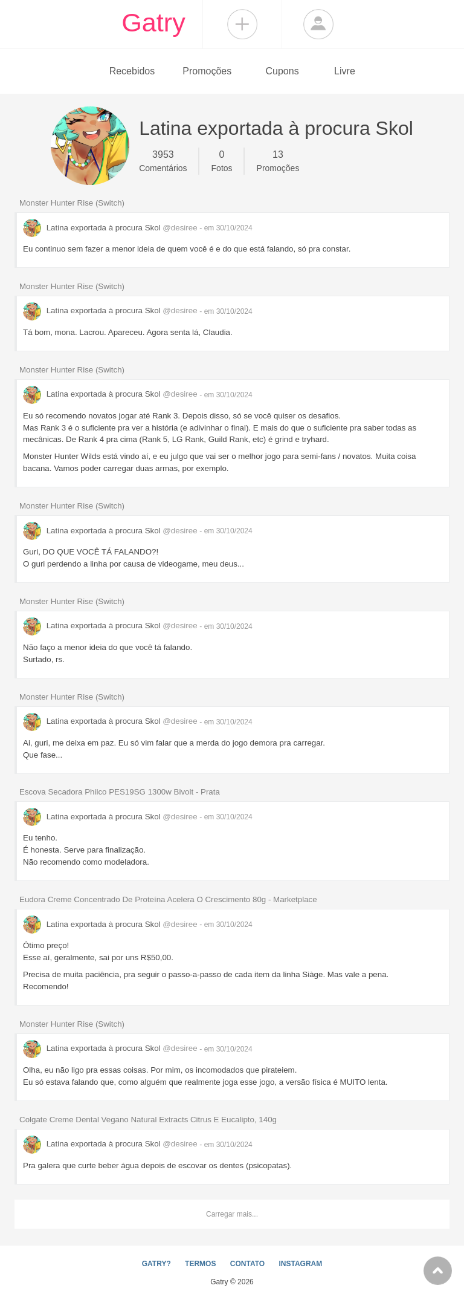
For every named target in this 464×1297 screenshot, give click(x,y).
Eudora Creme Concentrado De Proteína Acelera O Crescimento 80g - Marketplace (168, 899)
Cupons (282, 71)
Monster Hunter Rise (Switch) (71, 202)
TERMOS (200, 1264)
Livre (344, 71)
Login (318, 24)
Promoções (206, 71)
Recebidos (132, 71)
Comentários (163, 160)
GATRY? (156, 1264)
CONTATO (247, 1264)
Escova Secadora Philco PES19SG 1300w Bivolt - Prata (119, 791)
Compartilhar (242, 24)
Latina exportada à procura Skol (111, 227)
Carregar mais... (232, 1214)
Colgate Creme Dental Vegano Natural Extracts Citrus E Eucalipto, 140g (148, 1119)
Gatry (153, 22)
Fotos (222, 160)
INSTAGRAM (300, 1264)
